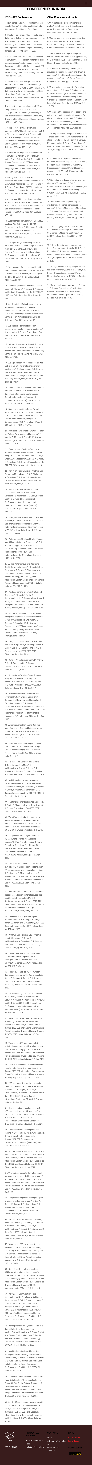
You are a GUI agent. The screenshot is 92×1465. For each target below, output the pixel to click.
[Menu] (86, 3)
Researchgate (73, 1441)
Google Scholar (74, 1438)
